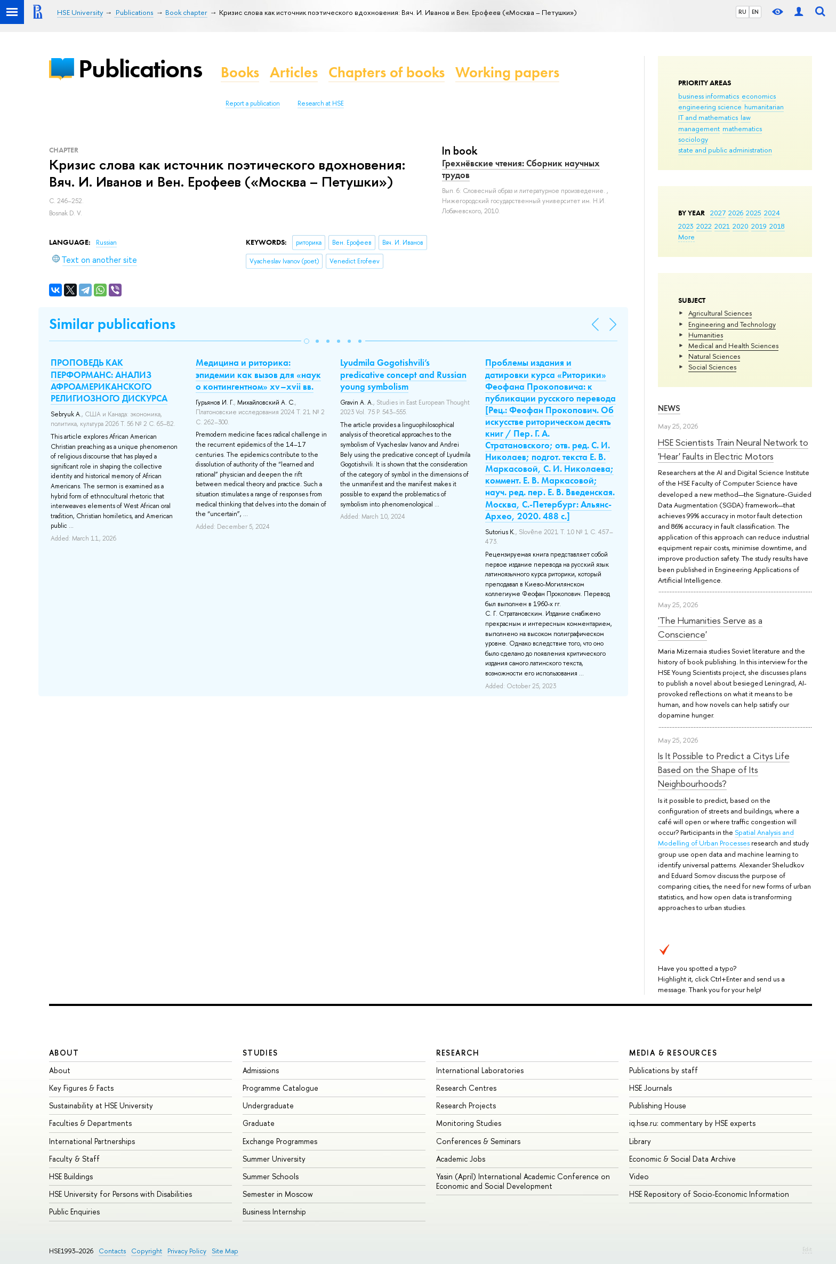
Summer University (274, 1159)
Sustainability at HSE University (101, 1105)
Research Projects (466, 1105)
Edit (807, 1249)
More (686, 236)
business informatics (708, 96)
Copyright (146, 1250)
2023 (686, 226)
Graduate (259, 1123)
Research (458, 1053)
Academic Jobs (460, 1159)
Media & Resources (673, 1053)
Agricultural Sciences (720, 313)
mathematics (742, 128)
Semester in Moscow (278, 1194)
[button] (306, 341)
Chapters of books (386, 72)
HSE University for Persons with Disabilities (120, 1194)
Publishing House (657, 1105)
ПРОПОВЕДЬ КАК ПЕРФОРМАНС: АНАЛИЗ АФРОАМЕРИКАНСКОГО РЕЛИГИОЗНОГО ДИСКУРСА (109, 380)
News (669, 408)
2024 (772, 213)
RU (742, 11)
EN (755, 11)
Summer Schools (271, 1176)
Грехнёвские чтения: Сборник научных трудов (521, 169)
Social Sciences (712, 367)
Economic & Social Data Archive (682, 1159)
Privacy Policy (186, 1250)
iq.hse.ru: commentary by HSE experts (692, 1123)
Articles (294, 72)
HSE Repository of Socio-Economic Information (709, 1194)
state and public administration (725, 150)
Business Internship (274, 1211)
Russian (106, 242)
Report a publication (253, 103)
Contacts (112, 1250)
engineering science (710, 106)
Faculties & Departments (90, 1123)
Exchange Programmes (280, 1141)
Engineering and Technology (732, 324)
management (699, 128)
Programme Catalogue (280, 1088)
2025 (753, 213)
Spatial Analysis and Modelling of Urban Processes (726, 837)
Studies (260, 1053)
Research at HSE (321, 103)
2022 (704, 226)
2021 (722, 226)
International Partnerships (92, 1141)
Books (240, 72)
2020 (741, 226)
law (746, 117)
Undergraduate (268, 1105)
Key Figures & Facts (81, 1088)
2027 (718, 213)
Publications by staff (663, 1070)
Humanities (705, 335)
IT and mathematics (708, 117)
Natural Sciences (714, 356)
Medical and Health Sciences (733, 345)
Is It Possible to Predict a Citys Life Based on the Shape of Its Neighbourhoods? (724, 770)
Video (639, 1176)
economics (759, 96)
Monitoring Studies (468, 1123)
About (64, 1053)
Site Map (225, 1250)
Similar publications (112, 324)
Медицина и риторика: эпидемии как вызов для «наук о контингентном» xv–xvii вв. (258, 374)
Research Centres (466, 1088)
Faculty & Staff (74, 1159)
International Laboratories (480, 1070)
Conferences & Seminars (478, 1141)
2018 (777, 226)
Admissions (261, 1070)
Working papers (507, 72)
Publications (140, 68)
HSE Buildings (71, 1176)
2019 (759, 226)
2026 (735, 213)
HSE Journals (650, 1088)
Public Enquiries (74, 1211)
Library (640, 1141)
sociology (693, 139)
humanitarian (764, 106)
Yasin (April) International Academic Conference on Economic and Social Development (523, 1181)
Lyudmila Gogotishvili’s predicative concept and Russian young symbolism (403, 374)
